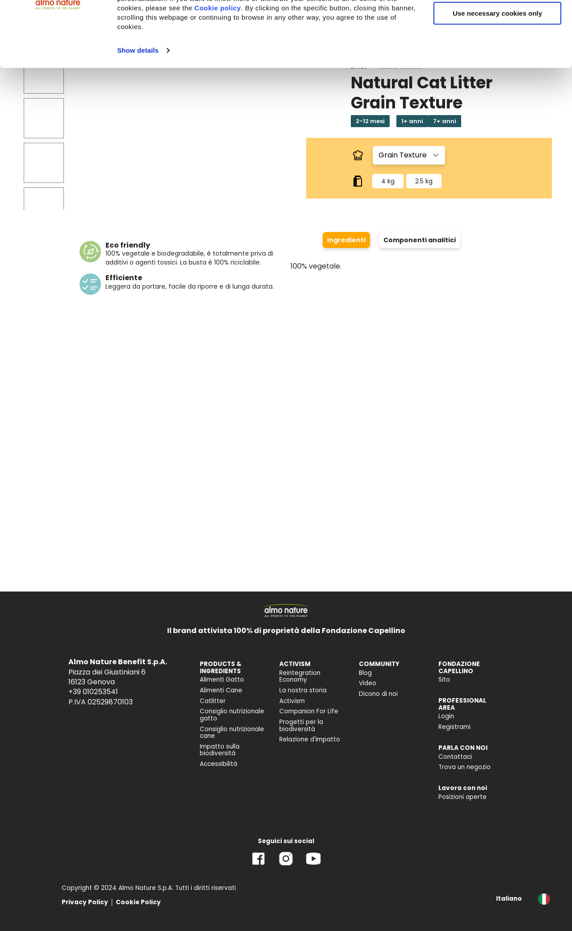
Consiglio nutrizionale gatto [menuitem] (232, 715)
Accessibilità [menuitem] (218, 764)
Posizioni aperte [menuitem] (462, 797)
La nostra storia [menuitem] (303, 690)
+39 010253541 (93, 692)
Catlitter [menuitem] (213, 701)
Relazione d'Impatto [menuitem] (309, 739)
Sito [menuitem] (444, 679)
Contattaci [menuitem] (455, 757)
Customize (497, 48)
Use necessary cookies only (497, 75)
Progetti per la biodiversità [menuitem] (301, 725)
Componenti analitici (419, 240)
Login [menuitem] (446, 716)
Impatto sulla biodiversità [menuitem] (220, 750)
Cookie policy (217, 69)
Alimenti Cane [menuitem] (221, 690)
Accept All (497, 22)
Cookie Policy (138, 902)
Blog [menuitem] (365, 673)
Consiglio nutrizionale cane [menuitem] (232, 733)
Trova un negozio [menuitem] (464, 767)
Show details (138, 112)
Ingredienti (346, 240)
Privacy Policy (85, 902)
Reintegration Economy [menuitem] (299, 676)
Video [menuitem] (367, 683)
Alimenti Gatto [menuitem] (222, 679)
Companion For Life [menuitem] (308, 711)
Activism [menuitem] (292, 701)
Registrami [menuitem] (454, 727)
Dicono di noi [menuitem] (378, 694)
